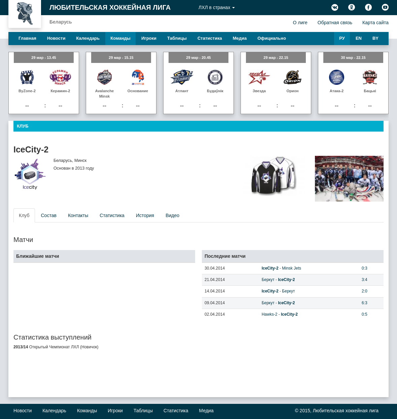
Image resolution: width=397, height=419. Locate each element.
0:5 (364, 314)
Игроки (148, 38)
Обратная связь (335, 22)
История (145, 215)
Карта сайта (375, 22)
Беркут (268, 279)
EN (359, 38)
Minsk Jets (291, 268)
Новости (56, 38)
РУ (342, 38)
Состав (49, 215)
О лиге (300, 22)
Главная (27, 38)
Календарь (88, 38)
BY (375, 38)
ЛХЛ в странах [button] (217, 7)
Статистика (209, 38)
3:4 (364, 279)
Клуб (24, 215)
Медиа (240, 38)
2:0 (364, 291)
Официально (271, 38)
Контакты (78, 215)
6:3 (364, 303)
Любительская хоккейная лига (110, 7)
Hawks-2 (270, 314)
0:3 (364, 268)
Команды (120, 38)
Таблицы (177, 38)
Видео (172, 215)
